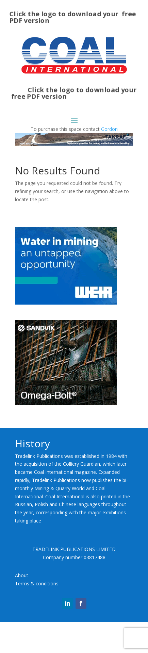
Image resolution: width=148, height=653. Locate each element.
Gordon (109, 129)
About (21, 607)
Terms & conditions (37, 615)
